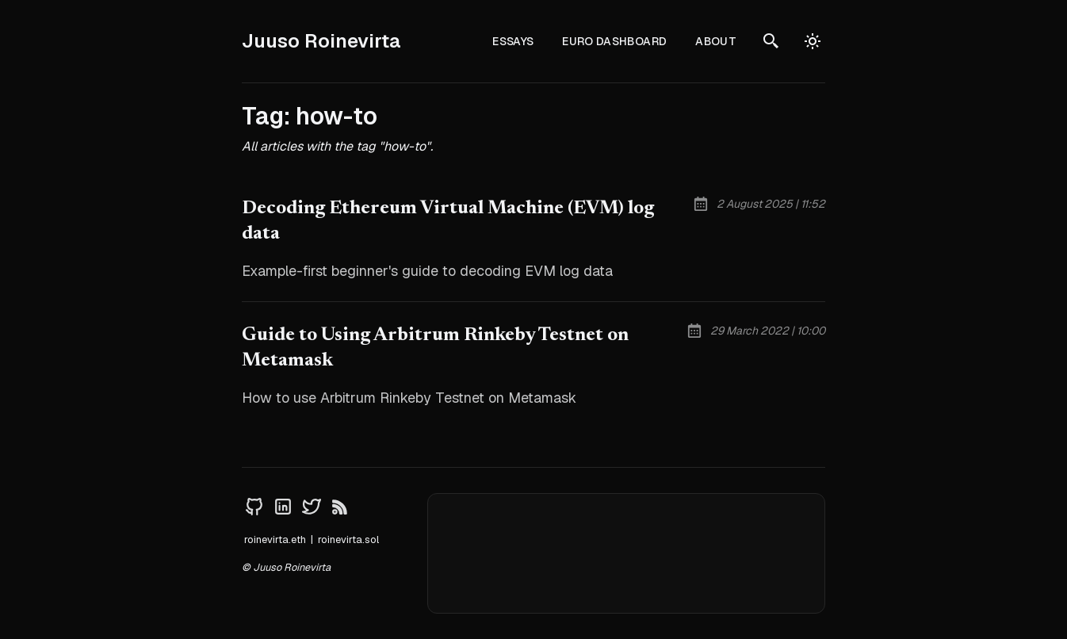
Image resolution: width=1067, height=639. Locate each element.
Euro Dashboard (614, 41)
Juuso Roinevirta (321, 41)
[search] (771, 41)
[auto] (812, 41)
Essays (513, 41)
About (715, 41)
